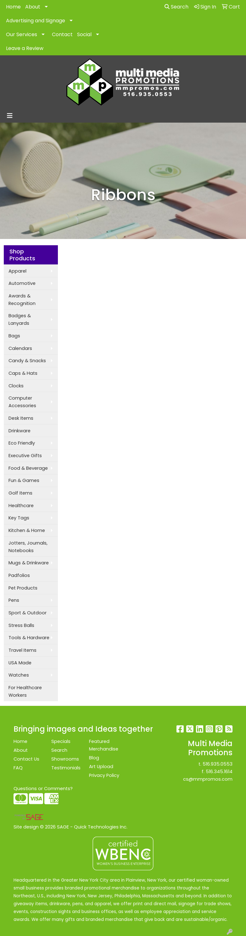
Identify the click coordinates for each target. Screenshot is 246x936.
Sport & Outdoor (27, 613)
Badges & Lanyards (19, 319)
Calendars (20, 348)
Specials (60, 741)
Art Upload (101, 766)
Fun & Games (23, 480)
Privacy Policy (104, 775)
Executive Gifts (25, 455)
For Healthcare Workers (25, 691)
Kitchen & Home (26, 530)
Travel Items (22, 650)
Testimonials (66, 768)
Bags (14, 336)
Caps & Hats (22, 373)
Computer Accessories (22, 402)
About (32, 6)
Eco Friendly (21, 443)
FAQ (18, 768)
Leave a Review (24, 48)
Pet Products (22, 588)
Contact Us (26, 759)
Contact (62, 34)
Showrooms (65, 759)
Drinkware (19, 431)
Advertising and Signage (35, 20)
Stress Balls (21, 625)
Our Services (21, 34)
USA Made (19, 663)
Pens (13, 600)
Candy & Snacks (27, 360)
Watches (18, 675)
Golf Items (20, 493)
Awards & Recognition (22, 300)
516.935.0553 (217, 764)
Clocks (16, 386)
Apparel (17, 271)
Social (84, 34)
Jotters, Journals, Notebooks (28, 547)
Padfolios (19, 575)
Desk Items (20, 418)
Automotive (22, 283)
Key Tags (18, 518)
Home (13, 6)
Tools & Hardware (28, 637)
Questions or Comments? (43, 788)
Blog (94, 758)
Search (176, 6)
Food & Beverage (28, 468)
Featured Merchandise (103, 745)
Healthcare (21, 505)
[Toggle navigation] (9, 115)
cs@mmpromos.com (207, 779)
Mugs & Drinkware (28, 563)
